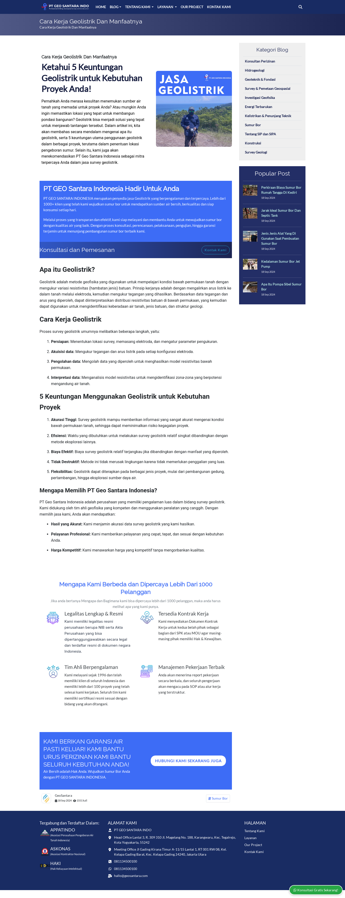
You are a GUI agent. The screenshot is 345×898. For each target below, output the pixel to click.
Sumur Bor (218, 798)
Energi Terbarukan (258, 107)
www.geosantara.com (75, 893)
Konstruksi (253, 143)
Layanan (165, 7)
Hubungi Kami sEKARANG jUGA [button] (188, 760)
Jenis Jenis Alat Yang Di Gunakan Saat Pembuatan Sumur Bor (280, 238)
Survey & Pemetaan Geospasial (267, 88)
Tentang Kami (138, 7)
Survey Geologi (256, 152)
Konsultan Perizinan (260, 61)
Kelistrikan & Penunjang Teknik (268, 116)
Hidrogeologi (254, 70)
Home (101, 7)
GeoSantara (63, 795)
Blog (114, 7)
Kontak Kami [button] (216, 250)
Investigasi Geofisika (260, 98)
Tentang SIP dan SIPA (260, 134)
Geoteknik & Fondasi (260, 79)
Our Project (192, 7)
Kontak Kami (219, 7)
